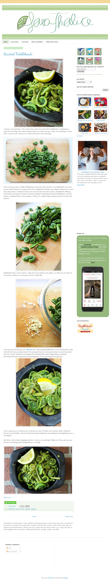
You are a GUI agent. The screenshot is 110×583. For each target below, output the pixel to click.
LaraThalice (50, 578)
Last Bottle (87, 245)
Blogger (65, 578)
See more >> (80, 136)
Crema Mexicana (85, 107)
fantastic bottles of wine (89, 247)
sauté (17, 509)
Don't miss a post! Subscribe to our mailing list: (90, 66)
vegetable (27, 509)
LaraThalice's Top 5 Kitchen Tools (92, 172)
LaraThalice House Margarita (101, 107)
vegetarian (33, 509)
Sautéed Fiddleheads (18, 54)
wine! (92, 262)
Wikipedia (29, 350)
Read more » (8, 497)
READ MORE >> (81, 185)
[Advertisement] (20, 210)
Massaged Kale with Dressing (85, 120)
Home (5, 42)
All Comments (12, 551)
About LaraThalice (37, 42)
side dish (21, 509)
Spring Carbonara (100, 120)
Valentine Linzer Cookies (101, 133)
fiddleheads (11, 509)
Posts (9, 548)
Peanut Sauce (85, 133)
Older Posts (69, 516)
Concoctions (15, 42)
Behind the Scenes (52, 42)
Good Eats (25, 42)
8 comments (11, 506)
